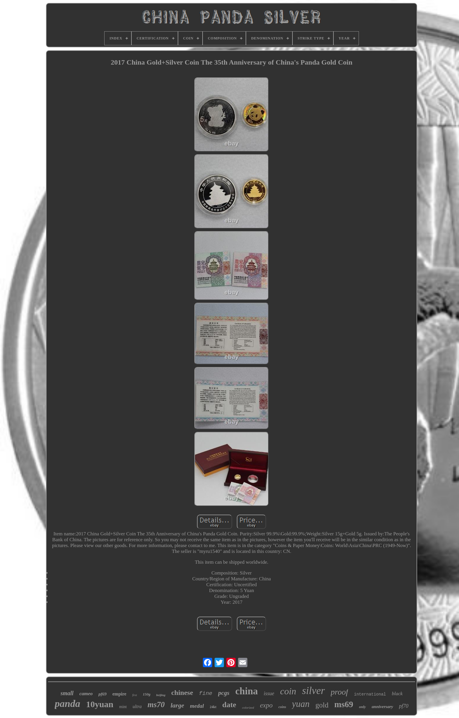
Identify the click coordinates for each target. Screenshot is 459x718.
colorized (248, 707)
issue (269, 693)
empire (119, 693)
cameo (86, 693)
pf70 (403, 706)
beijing (160, 695)
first (134, 695)
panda (67, 703)
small (67, 693)
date (229, 704)
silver (313, 690)
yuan (300, 704)
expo (266, 705)
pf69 (102, 694)
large (177, 705)
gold (322, 705)
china (246, 691)
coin (288, 691)
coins (282, 707)
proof (339, 691)
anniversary (382, 706)
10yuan (99, 704)
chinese (182, 692)
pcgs (224, 692)
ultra (137, 706)
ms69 (343, 704)
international (370, 694)
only (362, 707)
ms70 (156, 704)
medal (197, 706)
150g (146, 694)
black (397, 693)
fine (206, 693)
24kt (213, 707)
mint (123, 707)
